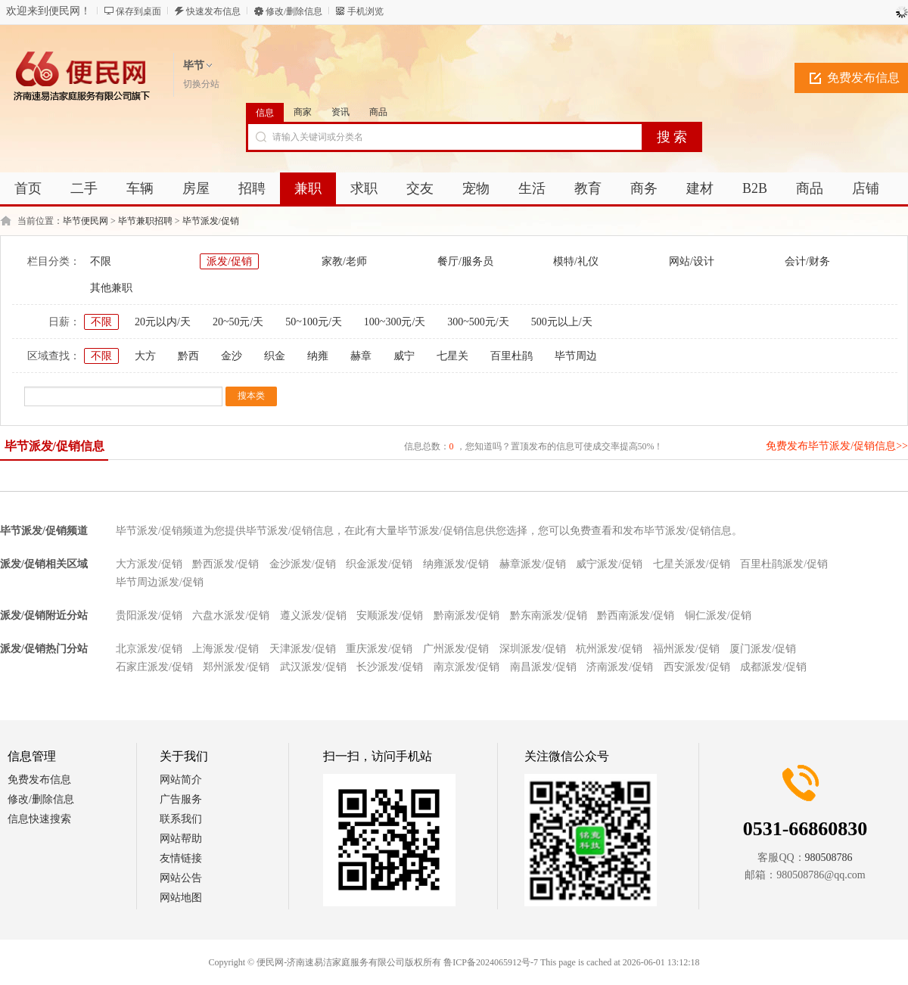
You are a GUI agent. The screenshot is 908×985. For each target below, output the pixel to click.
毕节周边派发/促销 (160, 582)
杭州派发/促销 (609, 648)
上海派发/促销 (225, 648)
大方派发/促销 (149, 564)
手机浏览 (365, 11)
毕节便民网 (85, 221)
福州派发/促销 (686, 648)
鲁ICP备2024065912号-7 (490, 962)
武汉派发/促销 (313, 667)
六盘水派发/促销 (230, 615)
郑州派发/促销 (236, 667)
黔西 (188, 356)
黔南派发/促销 (467, 615)
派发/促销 (229, 261)
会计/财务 (807, 261)
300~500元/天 (477, 322)
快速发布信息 (213, 11)
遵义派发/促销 (313, 615)
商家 (303, 112)
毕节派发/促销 (210, 221)
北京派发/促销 (149, 648)
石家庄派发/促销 (154, 667)
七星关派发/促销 (691, 564)
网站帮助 (181, 838)
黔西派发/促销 (225, 564)
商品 (378, 112)
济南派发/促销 (619, 667)
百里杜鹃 (511, 356)
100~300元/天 (394, 322)
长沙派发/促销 (389, 667)
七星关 (452, 356)
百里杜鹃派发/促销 (784, 564)
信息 (265, 112)
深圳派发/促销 (532, 648)
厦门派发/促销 (762, 648)
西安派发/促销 (697, 667)
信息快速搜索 (39, 819)
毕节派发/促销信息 (54, 446)
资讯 (340, 112)
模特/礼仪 (576, 261)
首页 (28, 188)
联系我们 (181, 819)
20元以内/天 (163, 322)
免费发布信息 (39, 779)
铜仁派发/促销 (718, 615)
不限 (100, 261)
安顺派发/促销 (389, 615)
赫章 (361, 356)
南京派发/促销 (467, 667)
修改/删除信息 (294, 11)
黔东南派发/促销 (548, 615)
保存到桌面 (138, 11)
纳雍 (317, 356)
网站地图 (181, 897)
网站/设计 (691, 261)
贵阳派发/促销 (149, 615)
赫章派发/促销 (532, 564)
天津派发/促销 (302, 648)
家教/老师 (344, 261)
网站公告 (181, 878)
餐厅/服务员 (465, 261)
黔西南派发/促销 (635, 615)
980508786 (829, 857)
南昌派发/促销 (543, 667)
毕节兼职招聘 (145, 221)
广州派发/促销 (456, 648)
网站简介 (181, 779)
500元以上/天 (561, 322)
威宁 (404, 356)
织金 (274, 356)
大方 (145, 356)
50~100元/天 (313, 322)
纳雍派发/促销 (456, 564)
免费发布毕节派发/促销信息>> (837, 446)
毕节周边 (576, 356)
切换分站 (201, 84)
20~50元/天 (238, 322)
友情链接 (181, 858)
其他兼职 (111, 288)
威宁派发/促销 (609, 564)
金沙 (231, 356)
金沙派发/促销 (302, 564)
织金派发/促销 (379, 564)
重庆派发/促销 (379, 648)
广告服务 (181, 799)
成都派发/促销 (773, 667)
